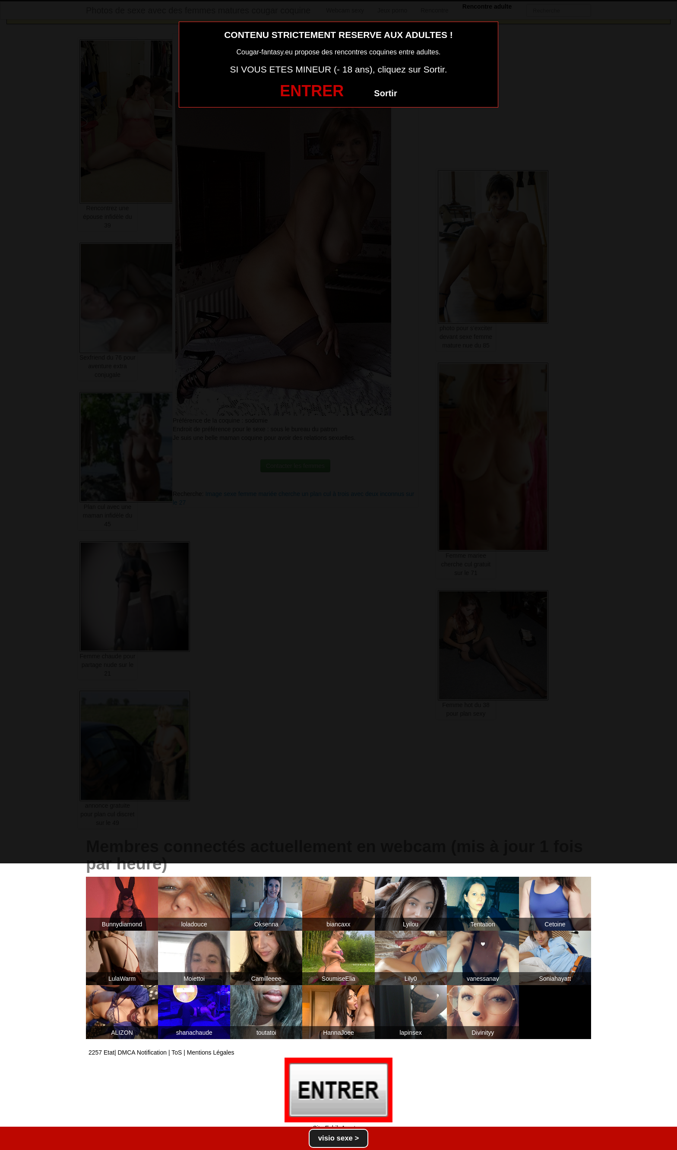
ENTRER (312, 91)
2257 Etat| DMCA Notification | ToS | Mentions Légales (161, 1052)
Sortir (385, 93)
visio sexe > (338, 1138)
